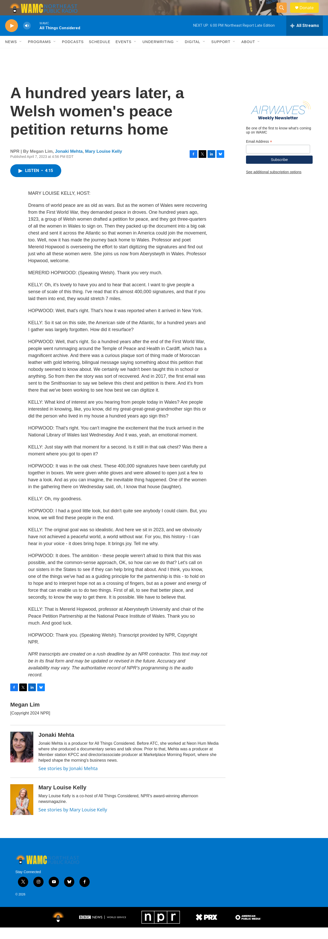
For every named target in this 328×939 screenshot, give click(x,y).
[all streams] (304, 37)
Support (220, 53)
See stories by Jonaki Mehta (68, 780)
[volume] (27, 37)
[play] (11, 37)
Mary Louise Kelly (103, 162)
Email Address (259, 153)
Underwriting (158, 53)
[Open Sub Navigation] (21, 53)
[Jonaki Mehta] (21, 758)
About (248, 53)
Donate (310, 13)
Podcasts (73, 53)
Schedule (99, 53)
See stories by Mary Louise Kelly (72, 821)
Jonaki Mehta (69, 162)
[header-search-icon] (284, 13)
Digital (192, 53)
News (11, 53)
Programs (39, 53)
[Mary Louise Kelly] (21, 811)
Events (123, 53)
